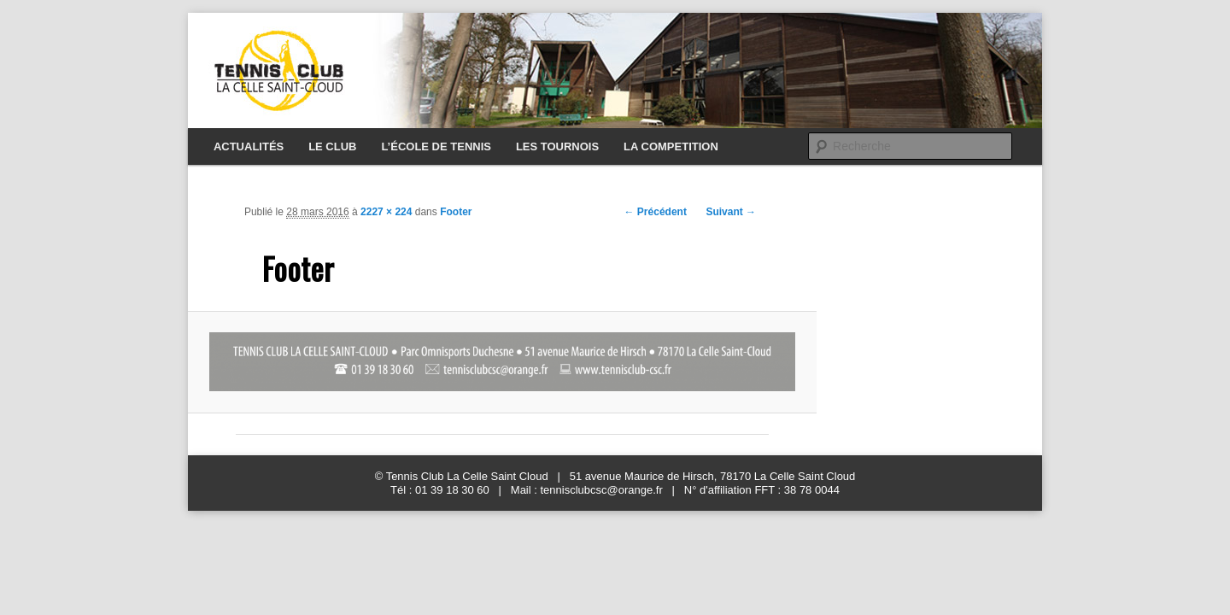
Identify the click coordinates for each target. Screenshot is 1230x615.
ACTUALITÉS (249, 146)
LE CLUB (332, 146)
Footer (456, 212)
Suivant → (731, 212)
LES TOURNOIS (557, 146)
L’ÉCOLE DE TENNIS (436, 146)
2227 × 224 (386, 212)
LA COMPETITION (671, 146)
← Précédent (655, 212)
